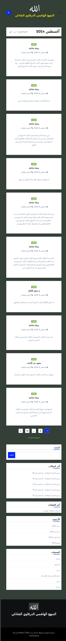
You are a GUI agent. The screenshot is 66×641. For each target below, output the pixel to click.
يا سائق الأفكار (33, 291)
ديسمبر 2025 (54, 532)
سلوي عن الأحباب (33, 363)
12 (26, 431)
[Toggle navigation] (59, 12)
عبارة (57, 587)
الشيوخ (56, 565)
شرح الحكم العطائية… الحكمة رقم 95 (45, 495)
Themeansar (33, 636)
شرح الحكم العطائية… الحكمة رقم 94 (45, 490)
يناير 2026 (55, 526)
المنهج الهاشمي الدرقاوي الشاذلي (33, 15)
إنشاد (33, 44)
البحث (56, 448)
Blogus (20, 633)
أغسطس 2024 (53, 537)
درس (57, 570)
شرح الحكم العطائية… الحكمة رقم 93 (45, 484)
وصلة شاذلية (33, 49)
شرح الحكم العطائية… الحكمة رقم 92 (45, 479)
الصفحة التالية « (33, 438)
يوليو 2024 (55, 543)
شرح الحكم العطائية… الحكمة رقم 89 (45, 473)
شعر (57, 581)
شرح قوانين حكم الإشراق (50, 576)
